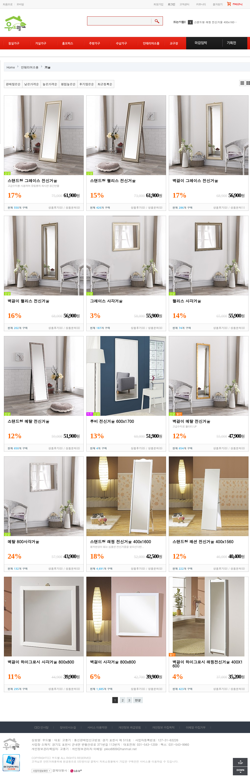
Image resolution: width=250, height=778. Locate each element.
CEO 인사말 (41, 727)
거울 (48, 67)
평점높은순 (68, 84)
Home (11, 67)
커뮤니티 (201, 4)
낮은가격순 (31, 84)
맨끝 (138, 700)
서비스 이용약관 (97, 727)
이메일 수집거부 (195, 727)
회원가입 (158, 4)
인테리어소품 (30, 67)
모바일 (20, 4)
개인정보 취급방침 (129, 727)
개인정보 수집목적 (163, 727)
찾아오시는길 (68, 727)
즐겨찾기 (218, 4)
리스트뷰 (242, 83)
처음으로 (7, 4)
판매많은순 (13, 84)
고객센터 (184, 4)
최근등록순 (105, 84)
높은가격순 (50, 84)
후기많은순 (86, 84)
